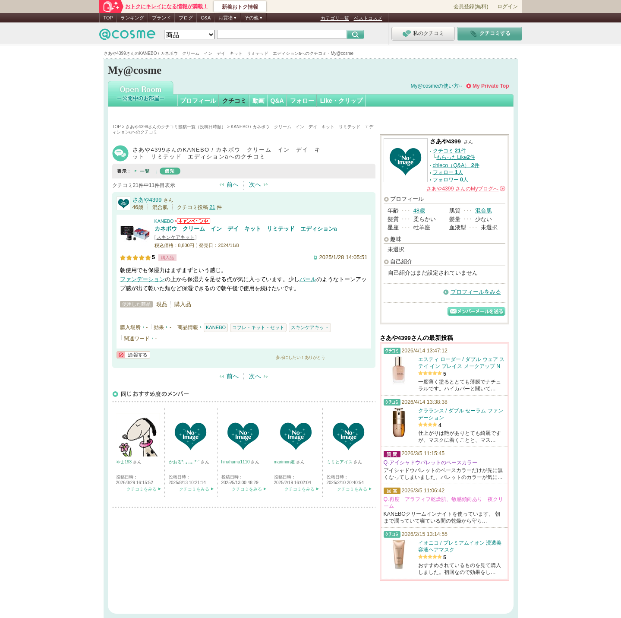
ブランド (161, 17)
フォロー (302, 100)
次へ (255, 184)
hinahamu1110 (236, 462)
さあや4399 (147, 199)
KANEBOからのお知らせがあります (192, 221)
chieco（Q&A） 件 (456, 165)
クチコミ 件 (449, 151)
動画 (258, 100)
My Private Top (491, 86)
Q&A (206, 17)
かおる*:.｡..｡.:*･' (185, 462)
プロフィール (198, 100)
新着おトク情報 (240, 7)
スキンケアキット (176, 237)
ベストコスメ (368, 18)
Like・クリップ (341, 100)
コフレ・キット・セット (258, 327)
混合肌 (483, 210)
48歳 (419, 210)
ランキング (132, 17)
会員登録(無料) (471, 6)
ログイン (507, 6)
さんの (465, 189)
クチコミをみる (141, 489)
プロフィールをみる (476, 291)
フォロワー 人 (450, 180)
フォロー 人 (448, 172)
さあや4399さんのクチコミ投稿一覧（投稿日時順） (176, 126)
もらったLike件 (455, 157)
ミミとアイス (340, 462)
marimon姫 (285, 462)
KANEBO (164, 221)
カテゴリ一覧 (335, 18)
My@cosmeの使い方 (435, 86)
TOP (108, 17)
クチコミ (234, 100)
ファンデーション (142, 279)
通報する (133, 354)
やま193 (124, 462)
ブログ (186, 17)
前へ (233, 184)
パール (307, 279)
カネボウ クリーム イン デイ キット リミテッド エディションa (245, 228)
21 (212, 207)
